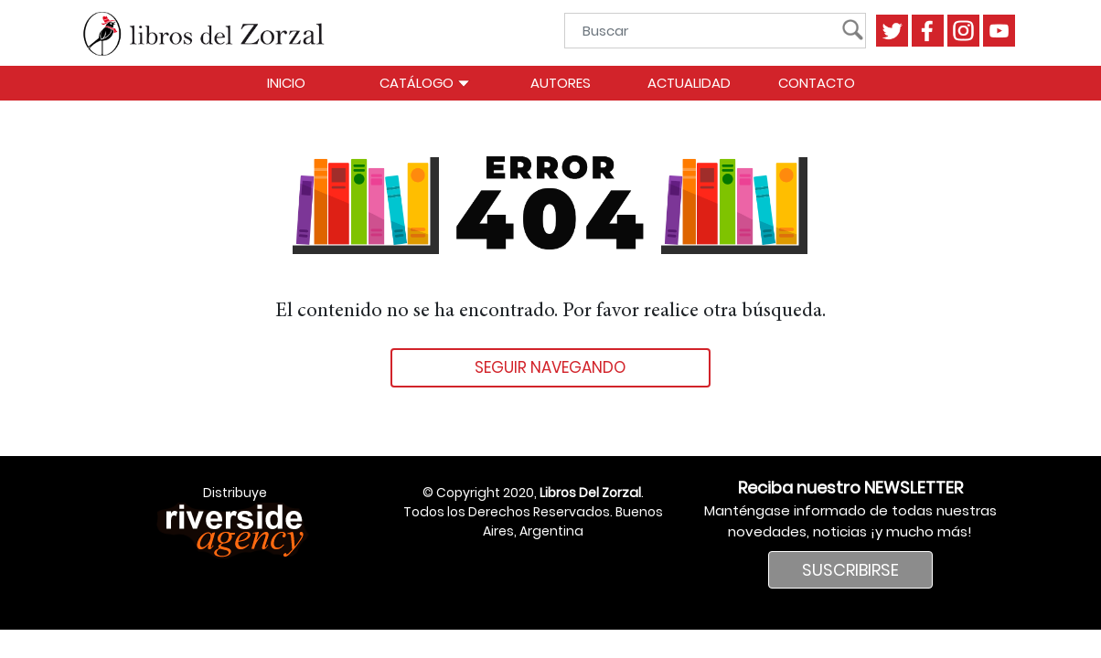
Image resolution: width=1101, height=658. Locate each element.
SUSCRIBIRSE (850, 569)
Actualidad (689, 82)
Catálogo (424, 82)
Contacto (816, 82)
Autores (560, 82)
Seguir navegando (550, 367)
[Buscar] (710, 31)
